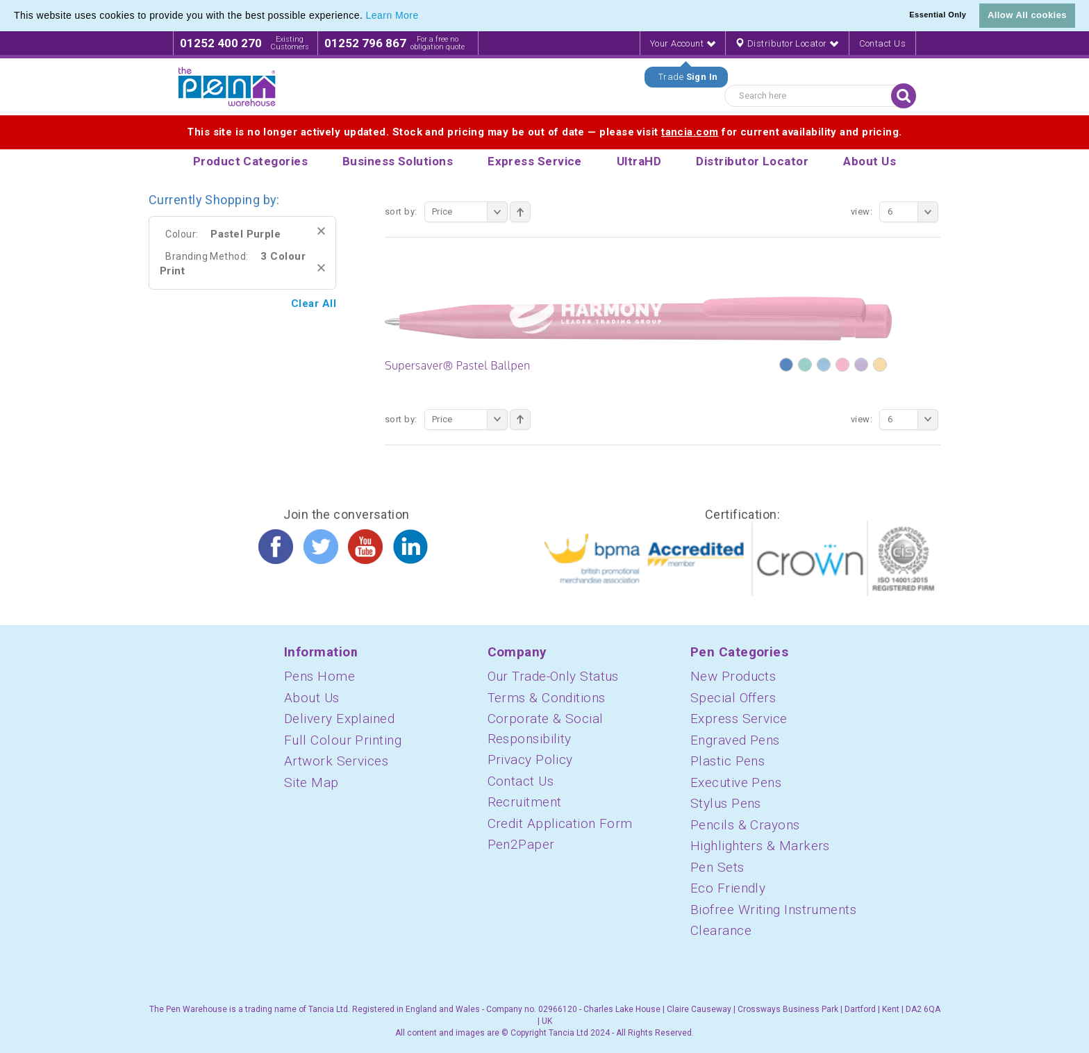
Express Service (739, 719)
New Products (733, 676)
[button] (424, 17)
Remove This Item (321, 231)
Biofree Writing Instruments (773, 910)
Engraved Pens (735, 740)
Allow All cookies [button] (1027, 15)
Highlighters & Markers (760, 846)
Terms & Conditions (547, 698)
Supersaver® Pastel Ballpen (458, 365)
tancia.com (690, 132)
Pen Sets (717, 867)
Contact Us (882, 43)
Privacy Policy (530, 760)
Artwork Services (336, 761)
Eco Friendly (727, 888)
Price (470, 211)
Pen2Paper (521, 844)
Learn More (392, 15)
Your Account (682, 43)
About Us (312, 698)
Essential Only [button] (937, 14)
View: (861, 211)
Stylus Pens (725, 803)
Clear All (313, 303)
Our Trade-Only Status (553, 676)
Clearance (720, 930)
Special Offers (733, 698)
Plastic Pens (727, 761)
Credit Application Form (560, 823)
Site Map (311, 782)
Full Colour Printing (342, 740)
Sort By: (401, 211)
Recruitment (525, 802)
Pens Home (319, 676)
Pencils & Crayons (745, 825)
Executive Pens (735, 782)
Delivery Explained (339, 719)
